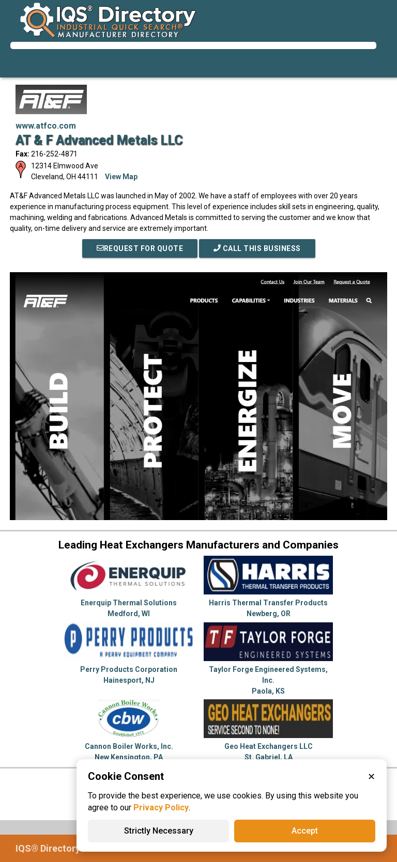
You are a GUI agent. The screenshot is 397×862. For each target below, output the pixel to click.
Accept (305, 831)
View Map (121, 177)
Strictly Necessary (158, 831)
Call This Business (257, 248)
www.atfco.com (46, 126)
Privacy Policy (161, 807)
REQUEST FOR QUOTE (140, 248)
